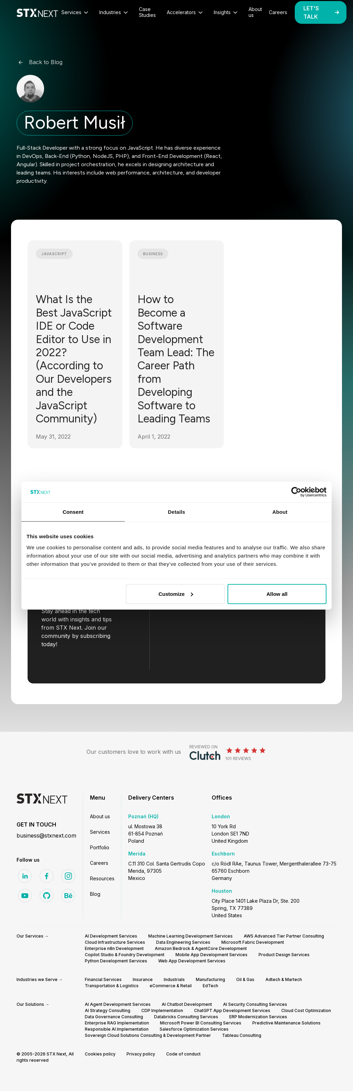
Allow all (277, 594)
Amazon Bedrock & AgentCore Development (201, 948)
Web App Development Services (191, 960)
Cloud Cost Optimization (306, 1010)
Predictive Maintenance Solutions (286, 1022)
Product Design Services (284, 954)
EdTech (210, 985)
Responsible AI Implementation (117, 1029)
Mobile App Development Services (211, 954)
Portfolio (99, 847)
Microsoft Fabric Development (252, 942)
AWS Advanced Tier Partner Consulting (284, 936)
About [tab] (280, 512)
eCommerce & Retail (171, 985)
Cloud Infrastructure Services (115, 942)
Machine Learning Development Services (190, 936)
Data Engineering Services (183, 942)
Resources (102, 878)
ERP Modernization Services (258, 1016)
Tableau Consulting (241, 1035)
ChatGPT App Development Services (232, 1010)
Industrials (174, 979)
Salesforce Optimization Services (194, 1029)
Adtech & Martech (283, 979)
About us (100, 816)
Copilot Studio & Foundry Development (124, 954)
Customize (176, 594)
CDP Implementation (162, 1010)
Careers (99, 863)
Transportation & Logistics (112, 985)
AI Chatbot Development (187, 1004)
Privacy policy (141, 1054)
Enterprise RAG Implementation (117, 1022)
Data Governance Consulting (114, 1016)
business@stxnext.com (46, 835)
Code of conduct (183, 1054)
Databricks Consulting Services (186, 1016)
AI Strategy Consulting (107, 1010)
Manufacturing (210, 979)
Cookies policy (100, 1054)
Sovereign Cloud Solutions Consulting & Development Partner (148, 1035)
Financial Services (103, 979)
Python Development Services (116, 960)
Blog (95, 894)
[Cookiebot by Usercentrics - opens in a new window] (296, 492)
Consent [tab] (73, 512)
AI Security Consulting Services (255, 1004)
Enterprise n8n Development (114, 948)
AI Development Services (111, 936)
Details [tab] (176, 512)
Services (100, 832)
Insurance (143, 979)
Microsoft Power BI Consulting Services (200, 1022)
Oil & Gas (245, 979)
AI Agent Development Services (118, 1004)
